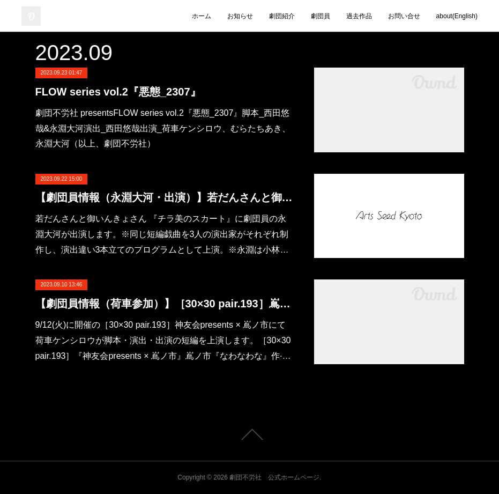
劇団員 (320, 16)
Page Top (249, 434)
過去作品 (359, 16)
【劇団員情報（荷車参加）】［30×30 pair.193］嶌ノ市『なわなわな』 (164, 303)
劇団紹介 (282, 16)
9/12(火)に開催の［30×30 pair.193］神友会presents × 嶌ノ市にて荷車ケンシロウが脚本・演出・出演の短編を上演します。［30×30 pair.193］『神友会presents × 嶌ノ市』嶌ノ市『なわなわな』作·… (163, 340)
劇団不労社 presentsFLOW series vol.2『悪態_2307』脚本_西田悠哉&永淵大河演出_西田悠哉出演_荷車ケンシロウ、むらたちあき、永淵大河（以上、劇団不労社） (163, 128)
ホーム (201, 16)
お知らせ (240, 16)
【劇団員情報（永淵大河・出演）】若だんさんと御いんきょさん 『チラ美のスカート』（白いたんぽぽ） (164, 197)
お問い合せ (404, 16)
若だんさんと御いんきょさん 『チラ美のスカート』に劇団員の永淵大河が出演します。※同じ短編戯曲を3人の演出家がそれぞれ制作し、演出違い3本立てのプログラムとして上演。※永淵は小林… (162, 234)
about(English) (457, 16)
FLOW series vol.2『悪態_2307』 (118, 92)
